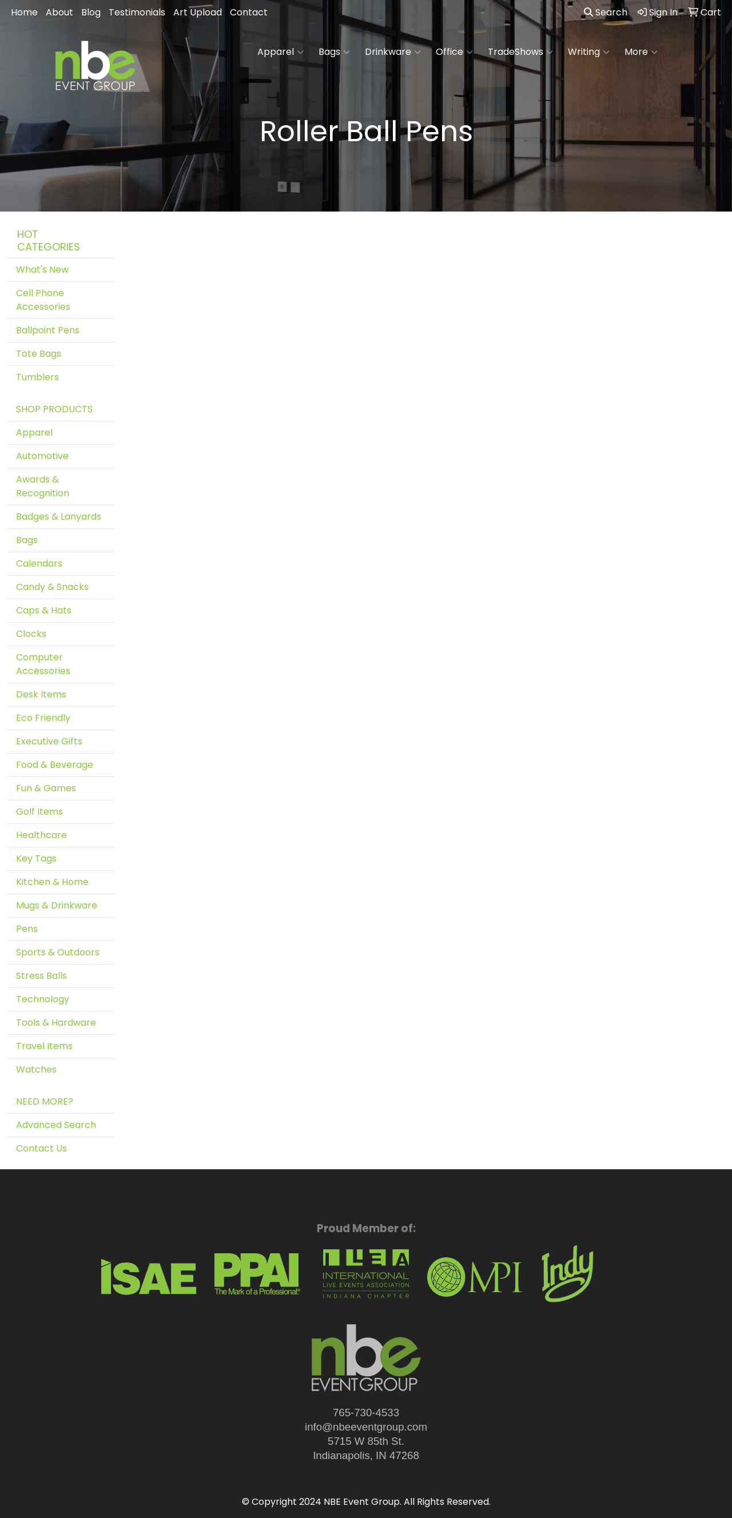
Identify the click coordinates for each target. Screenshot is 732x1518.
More (641, 52)
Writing (589, 52)
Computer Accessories (43, 664)
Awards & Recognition (42, 486)
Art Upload (197, 12)
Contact (249, 12)
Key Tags (36, 858)
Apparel (280, 52)
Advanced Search (56, 1124)
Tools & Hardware (56, 1022)
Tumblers (37, 377)
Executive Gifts (49, 741)
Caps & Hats (43, 610)
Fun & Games (46, 788)
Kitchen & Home (52, 882)
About (59, 12)
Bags (334, 52)
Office (454, 52)
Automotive (42, 456)
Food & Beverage (54, 764)
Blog (91, 12)
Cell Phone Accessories (43, 299)
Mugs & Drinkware (56, 905)
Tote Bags (38, 353)
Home (24, 12)
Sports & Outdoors (58, 952)
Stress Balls (41, 975)
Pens (27, 928)
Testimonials (137, 12)
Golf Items (39, 811)
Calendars (39, 563)
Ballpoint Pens (47, 330)
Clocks (31, 633)
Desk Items (41, 694)
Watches (36, 1069)
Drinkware (393, 52)
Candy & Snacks (52, 586)
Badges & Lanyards (58, 516)
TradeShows (520, 52)
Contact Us (41, 1148)
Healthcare (41, 835)
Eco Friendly (43, 717)
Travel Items (44, 1046)
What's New (42, 269)
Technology (42, 999)
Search (605, 12)
